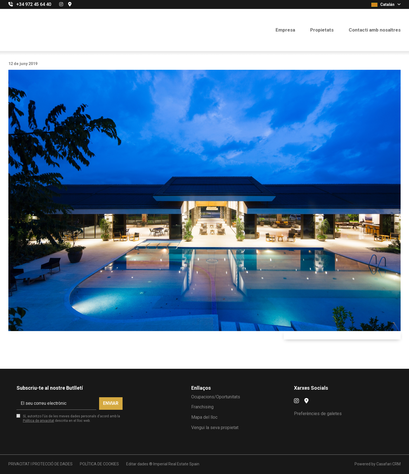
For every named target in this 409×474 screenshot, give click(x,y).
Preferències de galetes (318, 413)
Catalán (386, 4)
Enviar (110, 403)
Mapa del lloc (204, 417)
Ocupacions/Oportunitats (215, 396)
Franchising (202, 407)
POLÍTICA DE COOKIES (99, 464)
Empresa (285, 30)
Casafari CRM (388, 464)
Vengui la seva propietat (214, 427)
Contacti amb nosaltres (375, 30)
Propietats (322, 30)
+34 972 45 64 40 (33, 4)
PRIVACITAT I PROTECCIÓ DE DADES (40, 464)
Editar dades (137, 464)
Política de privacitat (38, 421)
